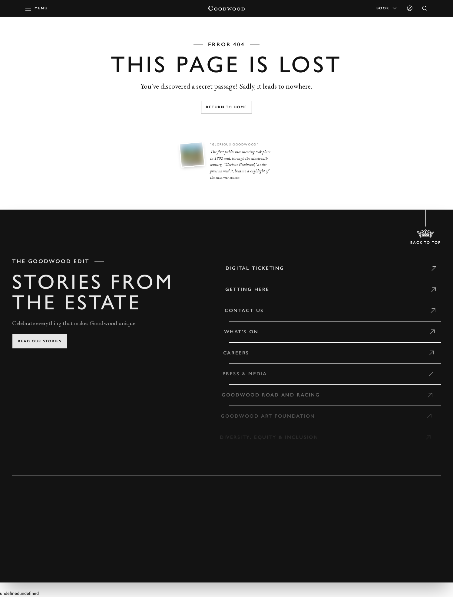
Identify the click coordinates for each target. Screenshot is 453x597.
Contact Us (240, 310)
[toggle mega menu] (37, 8)
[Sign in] (409, 8)
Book (387, 8)
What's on (237, 331)
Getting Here (244, 289)
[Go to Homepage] (226, 8)
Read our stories (39, 341)
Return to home (226, 107)
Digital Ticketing (252, 268)
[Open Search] (424, 8)
